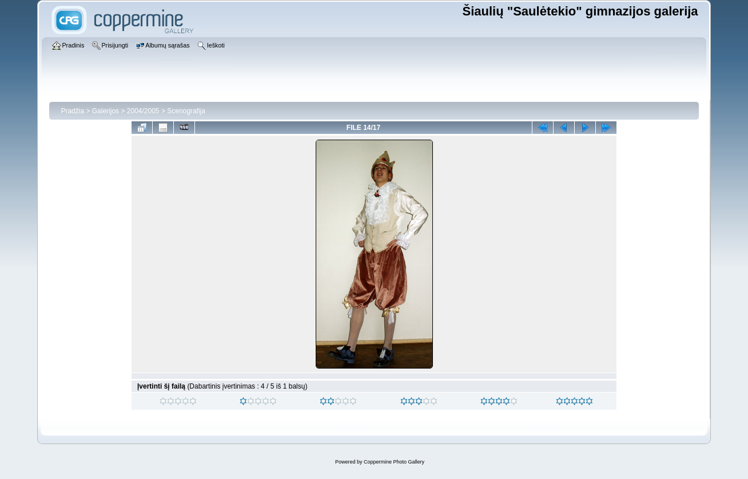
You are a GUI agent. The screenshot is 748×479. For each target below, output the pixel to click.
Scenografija (186, 111)
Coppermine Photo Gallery (394, 462)
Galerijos (105, 111)
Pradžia (72, 111)
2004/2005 (143, 111)
